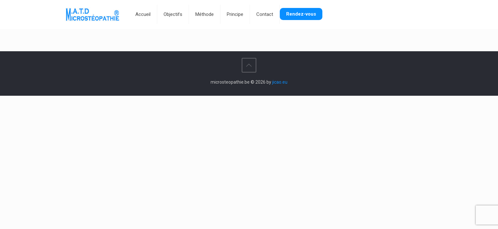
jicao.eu (279, 82)
